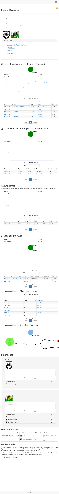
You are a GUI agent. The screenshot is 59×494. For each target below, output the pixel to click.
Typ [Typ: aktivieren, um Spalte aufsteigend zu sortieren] (15, 104)
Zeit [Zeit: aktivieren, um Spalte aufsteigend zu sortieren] (53, 104)
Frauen (22, 435)
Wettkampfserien (11, 52)
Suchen (31, 101)
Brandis (32, 106)
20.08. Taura (53, 435)
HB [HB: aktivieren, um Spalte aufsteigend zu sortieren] (36, 221)
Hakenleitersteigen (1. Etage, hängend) (16, 44)
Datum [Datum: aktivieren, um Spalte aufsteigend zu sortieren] (6, 104)
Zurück (26, 122)
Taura (32, 114)
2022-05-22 (7, 106)
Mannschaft (10, 50)
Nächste (35, 122)
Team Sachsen (9, 393)
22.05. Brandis (46, 435)
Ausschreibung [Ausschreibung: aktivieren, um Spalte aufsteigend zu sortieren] (35, 276)
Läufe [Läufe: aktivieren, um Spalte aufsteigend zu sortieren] (25, 300)
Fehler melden (10, 53)
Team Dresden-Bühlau (10, 359)
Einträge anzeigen (30, 98)
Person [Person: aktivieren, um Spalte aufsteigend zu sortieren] (6, 300)
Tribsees (33, 109)
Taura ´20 (39, 302)
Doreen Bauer (7, 303)
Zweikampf (9, 47)
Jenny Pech (7, 307)
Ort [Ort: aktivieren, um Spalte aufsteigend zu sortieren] (32, 104)
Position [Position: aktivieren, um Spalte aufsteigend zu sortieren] (46, 276)
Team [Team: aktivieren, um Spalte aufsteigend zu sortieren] (39, 104)
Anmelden (29, 492)
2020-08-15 (7, 114)
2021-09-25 (7, 109)
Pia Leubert (7, 305)
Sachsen (40, 109)
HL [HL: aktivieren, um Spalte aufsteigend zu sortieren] (43, 221)
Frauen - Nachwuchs (26, 439)
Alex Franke (7, 315)
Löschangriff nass (11, 48)
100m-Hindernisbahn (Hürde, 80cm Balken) (17, 45)
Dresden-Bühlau (42, 106)
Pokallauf (16, 109)
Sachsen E (39, 171)
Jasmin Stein (7, 312)
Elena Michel (7, 310)
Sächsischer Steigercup (19, 106)
